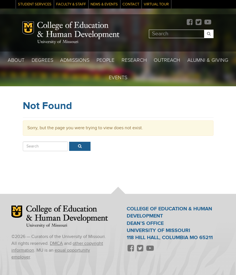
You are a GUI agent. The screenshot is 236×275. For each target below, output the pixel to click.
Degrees (42, 60)
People (105, 60)
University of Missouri (57, 42)
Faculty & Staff (71, 4)
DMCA (56, 243)
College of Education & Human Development (78, 30)
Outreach (167, 60)
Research (134, 60)
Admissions (74, 60)
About (16, 60)
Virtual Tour (156, 4)
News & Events (104, 4)
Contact (130, 4)
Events (118, 78)
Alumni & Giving (207, 60)
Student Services (35, 4)
